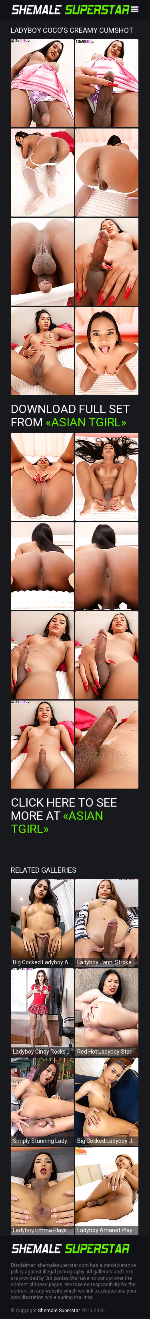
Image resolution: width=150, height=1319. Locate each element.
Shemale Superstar (59, 1310)
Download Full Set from (70, 415)
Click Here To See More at (64, 815)
